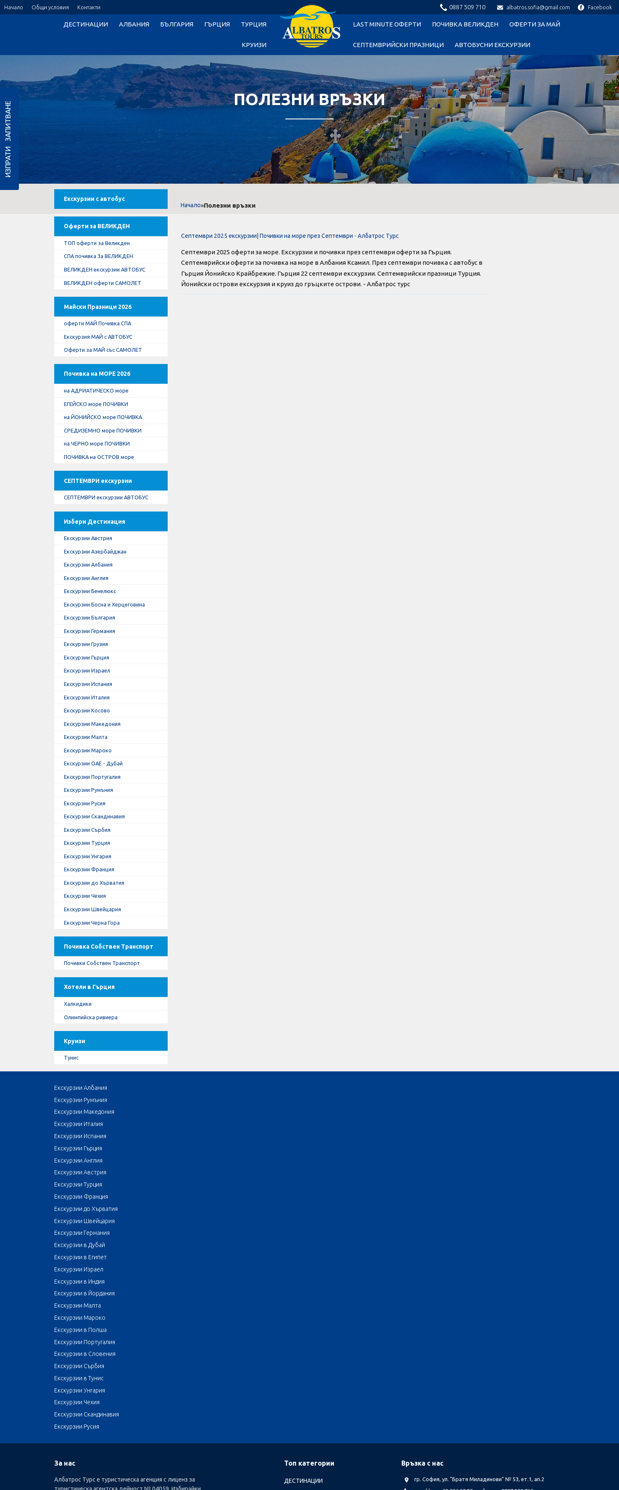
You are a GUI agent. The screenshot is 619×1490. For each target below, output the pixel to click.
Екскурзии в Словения (289, 1228)
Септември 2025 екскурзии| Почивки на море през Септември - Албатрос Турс (290, 235)
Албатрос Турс (74, 1430)
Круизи (254, 44)
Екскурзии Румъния (93, 849)
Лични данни (159, 1430)
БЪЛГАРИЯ (176, 24)
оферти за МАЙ (534, 24)
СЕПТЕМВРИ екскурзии (103, 512)
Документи (118, 1430)
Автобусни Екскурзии (492, 44)
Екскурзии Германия (94, 682)
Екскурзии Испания (93, 737)
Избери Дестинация (99, 566)
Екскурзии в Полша (80, 1228)
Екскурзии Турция (91, 905)
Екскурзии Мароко (92, 807)
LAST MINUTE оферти (387, 24)
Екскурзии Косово (91, 765)
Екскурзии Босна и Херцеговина (111, 654)
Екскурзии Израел (91, 723)
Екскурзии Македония (97, 779)
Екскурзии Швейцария (97, 975)
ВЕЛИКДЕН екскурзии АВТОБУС (110, 280)
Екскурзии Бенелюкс (95, 640)
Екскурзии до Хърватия (99, 947)
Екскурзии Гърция (91, 710)
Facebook (595, 7)
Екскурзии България (95, 668)
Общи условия (50, 7)
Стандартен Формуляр (264, 1430)
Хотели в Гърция (94, 1070)
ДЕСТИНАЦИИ (85, 24)
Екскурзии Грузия (90, 696)
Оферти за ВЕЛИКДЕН (102, 234)
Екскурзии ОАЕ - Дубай (98, 821)
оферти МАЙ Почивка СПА (103, 341)
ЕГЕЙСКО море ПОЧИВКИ (101, 428)
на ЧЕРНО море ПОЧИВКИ (101, 470)
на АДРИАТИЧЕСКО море (101, 414)
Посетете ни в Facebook (445, 1362)
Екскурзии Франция (94, 933)
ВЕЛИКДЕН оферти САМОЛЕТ (108, 294)
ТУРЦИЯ (253, 24)
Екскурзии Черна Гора (96, 989)
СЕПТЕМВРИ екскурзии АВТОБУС (98, 534)
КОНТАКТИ (318, 1430)
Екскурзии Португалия (98, 835)
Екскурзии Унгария (92, 919)
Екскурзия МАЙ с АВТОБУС (104, 354)
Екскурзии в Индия (181, 1216)
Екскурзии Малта (90, 793)
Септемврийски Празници (398, 44)
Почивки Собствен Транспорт (108, 1043)
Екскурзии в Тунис (487, 1228)
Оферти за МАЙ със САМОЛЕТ (109, 368)
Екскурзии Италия (91, 752)
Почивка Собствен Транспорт (97, 1020)
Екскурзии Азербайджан (100, 598)
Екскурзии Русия (89, 863)
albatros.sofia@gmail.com (533, 7)
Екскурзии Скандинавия (100, 877)
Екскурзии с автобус (100, 202)
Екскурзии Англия (91, 626)
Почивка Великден (465, 24)
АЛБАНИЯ (134, 24)
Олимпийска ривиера (96, 1103)
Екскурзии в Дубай (386, 1203)
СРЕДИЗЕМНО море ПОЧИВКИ (108, 456)
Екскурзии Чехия (89, 960)
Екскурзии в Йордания (288, 1216)
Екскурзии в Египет (489, 1203)
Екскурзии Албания (93, 612)
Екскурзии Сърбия (92, 891)
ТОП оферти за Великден (102, 253)
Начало (13, 7)
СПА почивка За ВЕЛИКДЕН (103, 267)
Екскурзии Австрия (93, 584)
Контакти (88, 7)
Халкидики (82, 1089)
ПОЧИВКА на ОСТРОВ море (104, 484)
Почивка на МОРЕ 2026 (103, 396)
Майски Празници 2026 (103, 322)
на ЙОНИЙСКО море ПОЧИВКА (108, 442)
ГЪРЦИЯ (217, 24)
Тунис (75, 1149)
